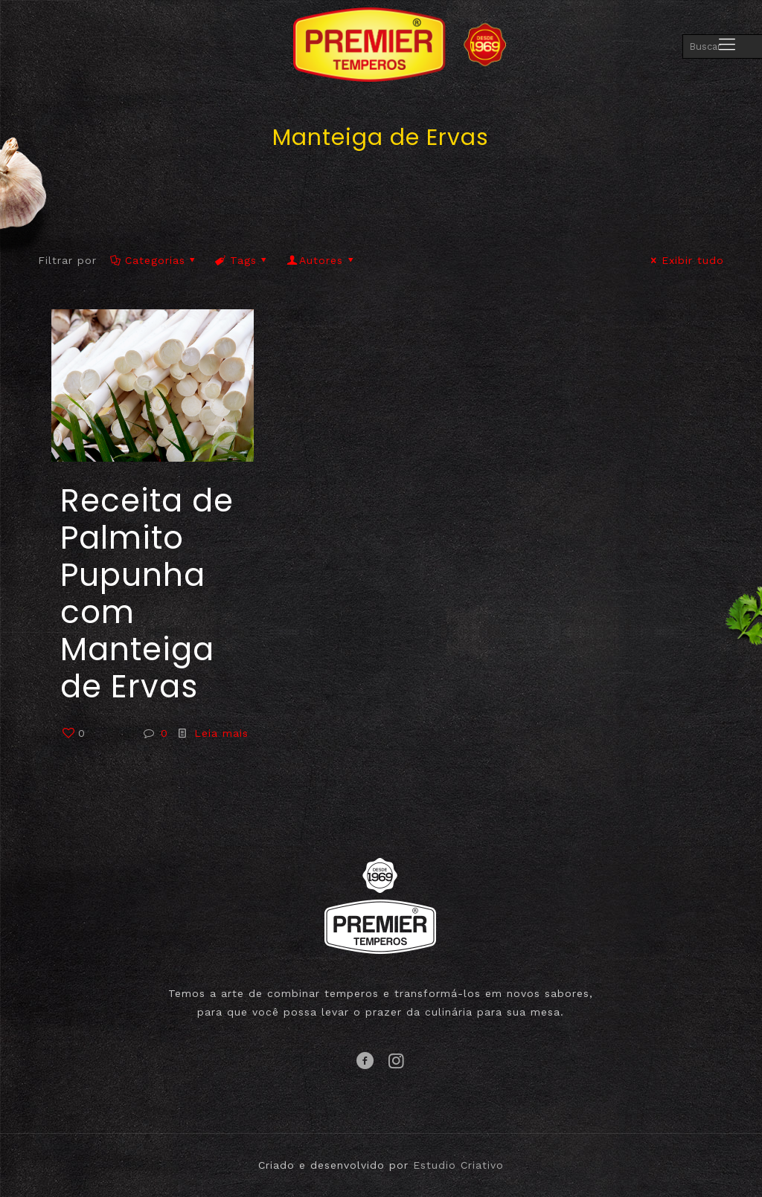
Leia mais (221, 733)
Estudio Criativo (458, 1165)
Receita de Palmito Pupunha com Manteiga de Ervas (147, 594)
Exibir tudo (685, 260)
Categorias (153, 260)
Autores (321, 260)
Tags (243, 260)
